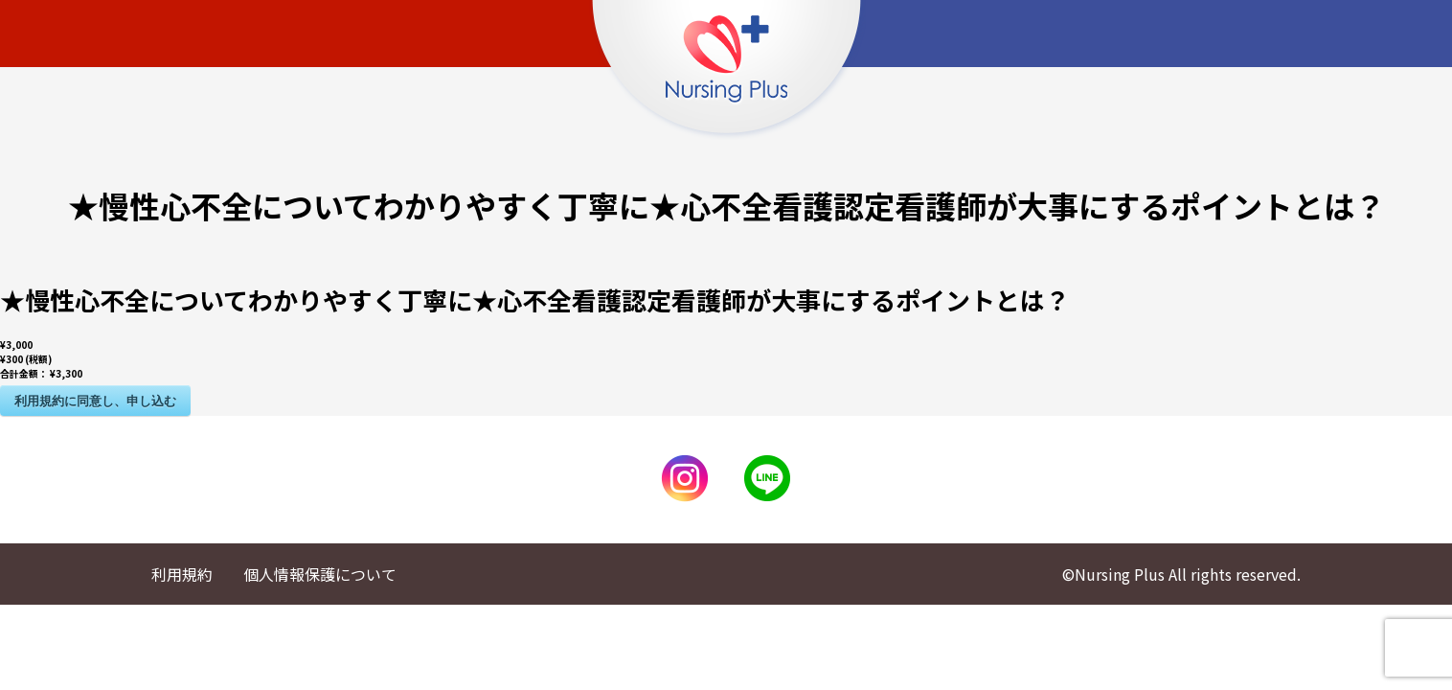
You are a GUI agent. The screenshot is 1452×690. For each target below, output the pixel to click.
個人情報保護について (320, 574)
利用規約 (182, 574)
